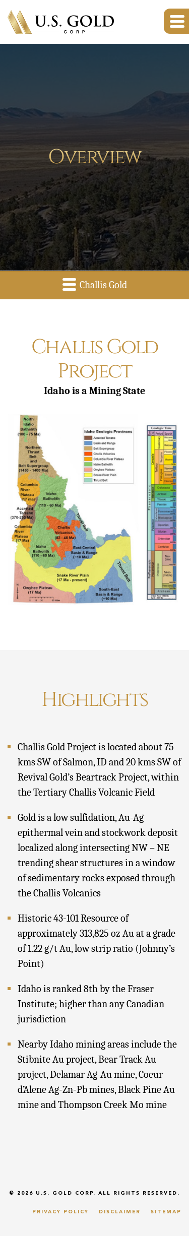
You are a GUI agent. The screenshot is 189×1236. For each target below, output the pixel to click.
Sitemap (166, 1211)
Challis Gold (94, 284)
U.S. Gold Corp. (66, 1193)
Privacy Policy (60, 1211)
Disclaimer (120, 1211)
